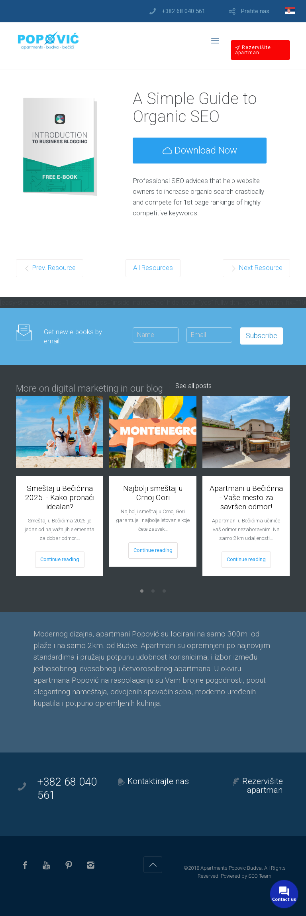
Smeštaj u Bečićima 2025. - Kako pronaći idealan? (59, 497)
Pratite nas (255, 11)
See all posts (193, 386)
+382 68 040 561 (183, 11)
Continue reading (59, 559)
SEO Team (259, 876)
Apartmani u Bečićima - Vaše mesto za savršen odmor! (246, 497)
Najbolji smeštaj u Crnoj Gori (152, 493)
